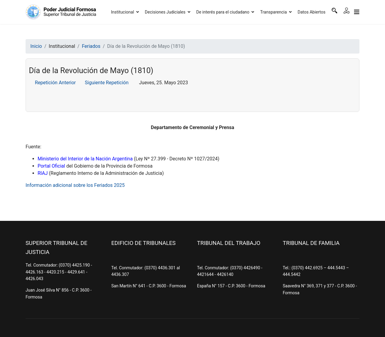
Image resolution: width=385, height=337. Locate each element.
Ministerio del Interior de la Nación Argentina (85, 159)
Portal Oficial (51, 166)
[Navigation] (356, 12)
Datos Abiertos (312, 12)
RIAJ (43, 173)
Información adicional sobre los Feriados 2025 (75, 185)
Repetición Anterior (55, 82)
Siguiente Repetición (106, 82)
